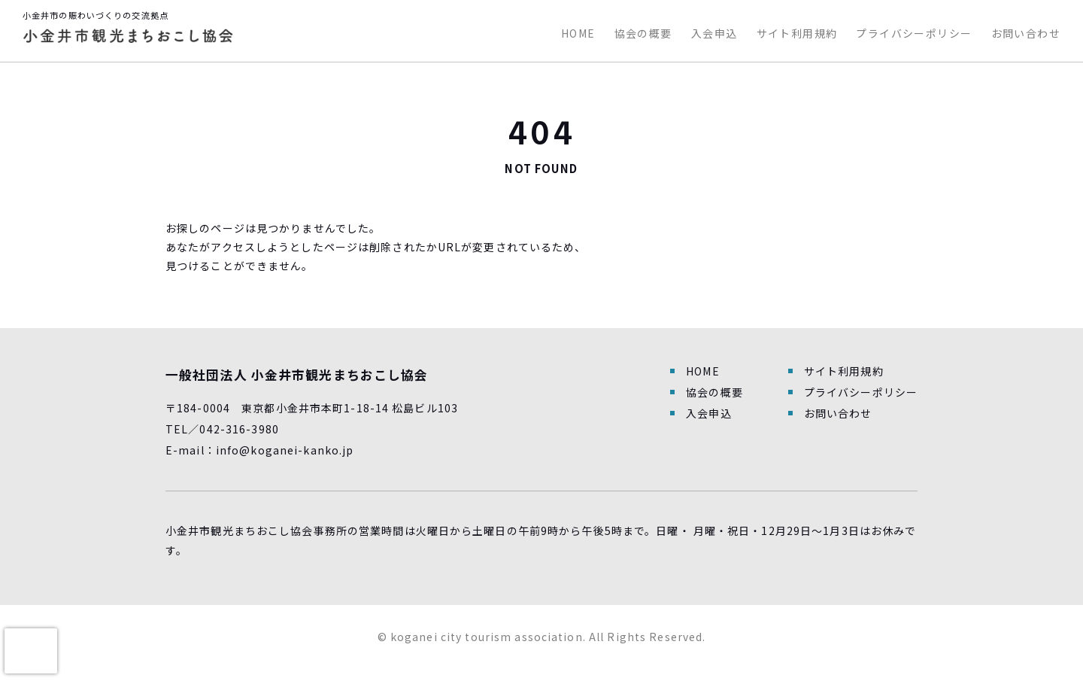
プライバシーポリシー (914, 33)
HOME (578, 33)
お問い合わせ (1025, 33)
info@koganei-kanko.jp (285, 450)
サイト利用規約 (797, 33)
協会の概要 (643, 33)
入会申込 (714, 33)
